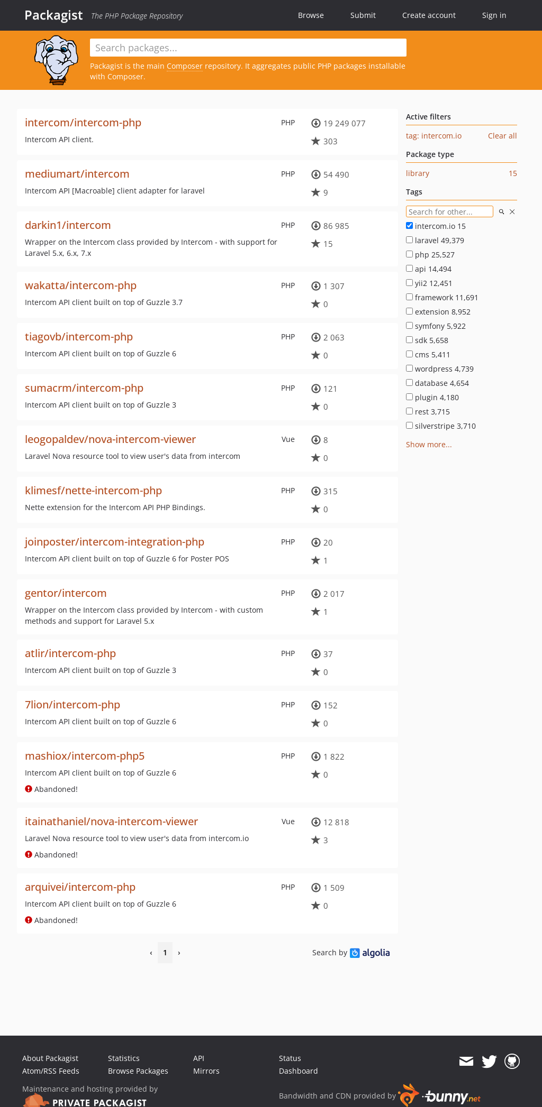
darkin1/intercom (68, 225)
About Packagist (50, 1058)
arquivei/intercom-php (80, 887)
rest (428, 412)
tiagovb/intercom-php (79, 336)
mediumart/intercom (77, 174)
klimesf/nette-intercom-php (93, 490)
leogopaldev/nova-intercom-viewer (110, 439)
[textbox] (248, 48)
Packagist (53, 14)
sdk (427, 340)
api (428, 269)
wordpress (440, 369)
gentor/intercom (66, 593)
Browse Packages (138, 1071)
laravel (435, 240)
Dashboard (298, 1071)
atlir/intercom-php (70, 653)
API (198, 1058)
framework (442, 297)
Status (290, 1058)
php (430, 255)
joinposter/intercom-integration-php (114, 541)
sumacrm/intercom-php (84, 388)
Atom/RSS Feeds (50, 1071)
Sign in (494, 15)
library (417, 173)
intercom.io (436, 226)
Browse (311, 15)
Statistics (124, 1058)
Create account (429, 15)
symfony (436, 326)
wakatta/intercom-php (81, 285)
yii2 (429, 283)
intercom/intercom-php (83, 122)
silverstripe (441, 426)
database (437, 383)
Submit (363, 15)
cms (428, 354)
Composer (185, 66)
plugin (432, 397)
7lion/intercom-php (72, 704)
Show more (426, 444)
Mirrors (206, 1071)
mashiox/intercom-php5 (84, 756)
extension (438, 312)
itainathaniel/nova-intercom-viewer (111, 821)
